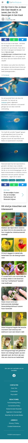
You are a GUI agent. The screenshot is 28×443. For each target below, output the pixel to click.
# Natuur (12, 180)
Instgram (4, 102)
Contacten (14, 391)
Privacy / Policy (14, 423)
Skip (9, 18)
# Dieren (4, 180)
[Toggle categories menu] (2, 2)
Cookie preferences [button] (14, 426)
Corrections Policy (14, 406)
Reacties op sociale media (14, 415)
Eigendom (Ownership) (14, 412)
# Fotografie (20, 180)
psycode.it (14, 394)
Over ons (14, 388)
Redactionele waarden (14, 409)
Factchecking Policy (14, 403)
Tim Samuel (6, 75)
